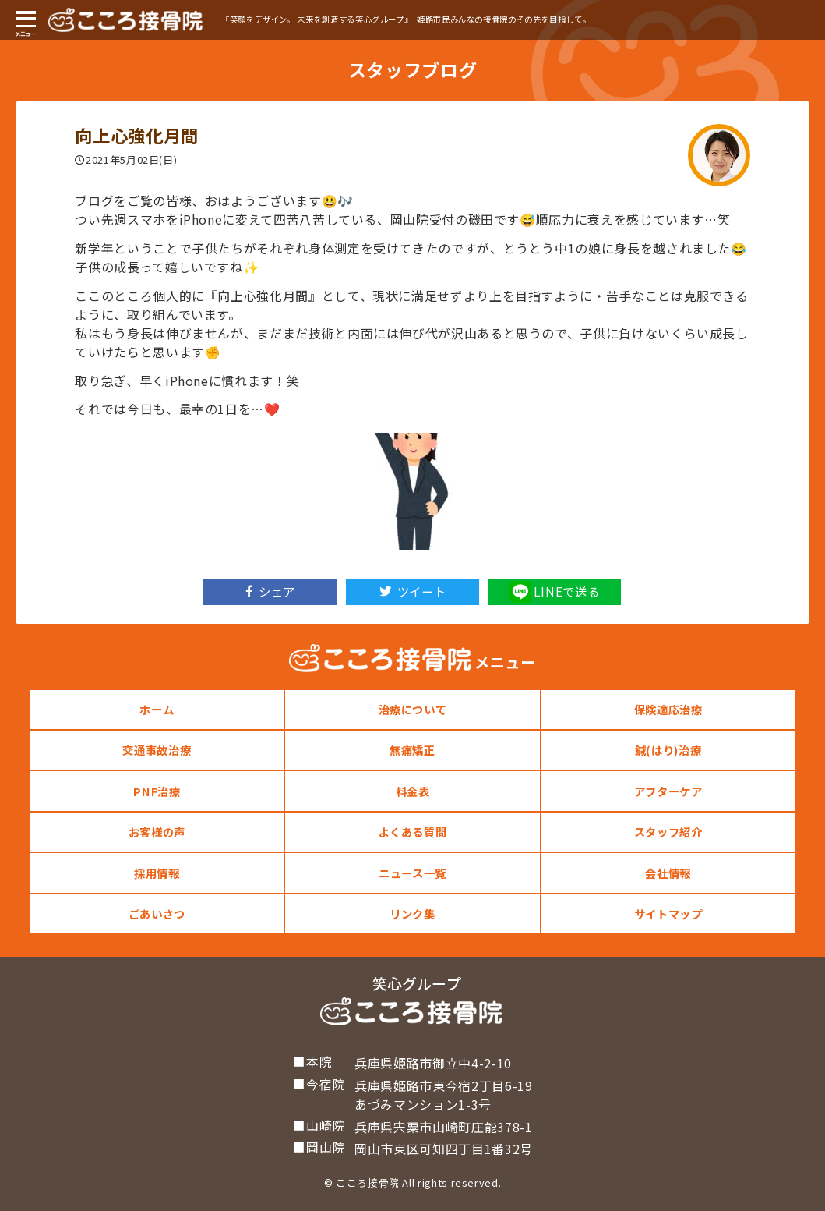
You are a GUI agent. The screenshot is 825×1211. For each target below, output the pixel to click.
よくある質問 (413, 831)
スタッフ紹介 (668, 831)
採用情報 (157, 873)
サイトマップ (668, 913)
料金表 (413, 791)
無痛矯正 (412, 750)
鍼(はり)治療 (668, 750)
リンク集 (412, 913)
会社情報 (668, 873)
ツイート (412, 591)
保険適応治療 (668, 709)
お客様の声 (157, 831)
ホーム (156, 709)
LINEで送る (554, 592)
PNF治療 (156, 791)
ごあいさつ (157, 913)
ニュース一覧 (412, 873)
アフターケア (668, 791)
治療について (413, 709)
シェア (270, 591)
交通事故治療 (156, 750)
